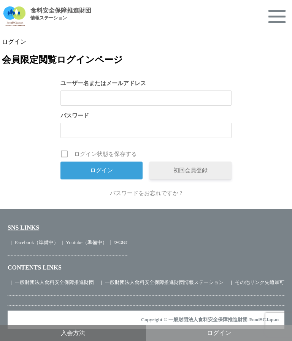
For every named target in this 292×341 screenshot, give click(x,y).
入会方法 (73, 333)
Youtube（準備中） (86, 242)
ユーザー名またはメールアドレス (103, 83)
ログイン (219, 333)
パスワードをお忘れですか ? (146, 193)
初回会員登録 (190, 170)
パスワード (74, 116)
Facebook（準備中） (37, 242)
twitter (120, 242)
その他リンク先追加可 (259, 282)
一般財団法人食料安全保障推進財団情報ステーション (164, 282)
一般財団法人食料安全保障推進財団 (54, 282)
